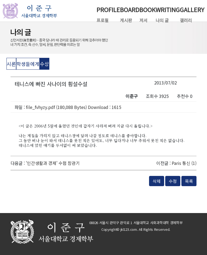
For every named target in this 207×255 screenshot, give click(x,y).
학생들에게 (27, 63)
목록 (189, 181)
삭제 (157, 181)
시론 (11, 63)
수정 (173, 181)
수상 (44, 63)
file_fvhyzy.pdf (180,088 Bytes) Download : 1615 (73, 107)
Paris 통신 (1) (184, 163)
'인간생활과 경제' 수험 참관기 (53, 163)
